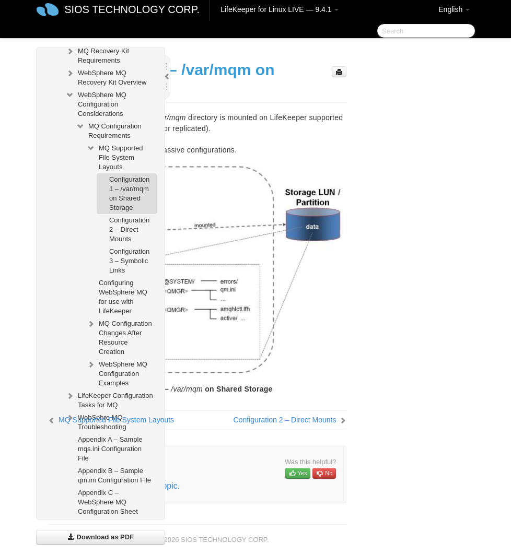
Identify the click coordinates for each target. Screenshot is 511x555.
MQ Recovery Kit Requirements (97, 54)
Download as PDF (100, 537)
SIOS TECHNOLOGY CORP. (132, 9)
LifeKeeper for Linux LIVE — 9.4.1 (279, 9)
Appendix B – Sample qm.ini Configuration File (114, 475)
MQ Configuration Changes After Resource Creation (119, 336)
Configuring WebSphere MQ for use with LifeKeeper (123, 297)
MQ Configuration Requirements (109, 129)
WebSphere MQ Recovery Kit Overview (105, 76)
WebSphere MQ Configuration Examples (116, 372)
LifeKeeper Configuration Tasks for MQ (109, 399)
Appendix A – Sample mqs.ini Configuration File (110, 448)
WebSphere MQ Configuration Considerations (95, 103)
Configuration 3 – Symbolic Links (129, 260)
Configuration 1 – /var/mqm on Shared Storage (129, 193)
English (454, 9)
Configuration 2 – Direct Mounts (129, 229)
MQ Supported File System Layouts (114, 156)
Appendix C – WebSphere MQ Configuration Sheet (108, 502)
